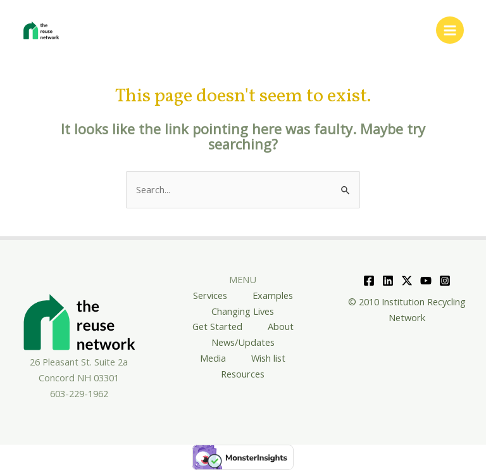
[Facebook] (369, 280)
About (281, 326)
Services (210, 295)
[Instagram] (445, 280)
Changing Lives (242, 311)
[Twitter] (407, 280)
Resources (243, 373)
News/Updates (243, 342)
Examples (272, 295)
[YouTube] (426, 280)
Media (213, 358)
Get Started (217, 326)
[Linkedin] (388, 280)
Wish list (268, 358)
